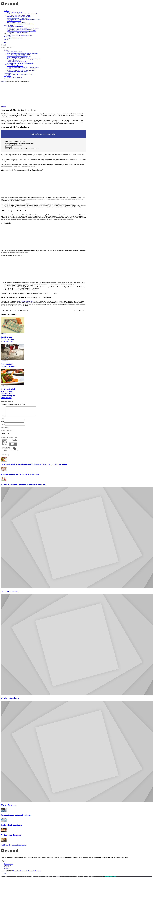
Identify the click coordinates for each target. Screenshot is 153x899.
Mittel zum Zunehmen (10, 700)
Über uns (6, 39)
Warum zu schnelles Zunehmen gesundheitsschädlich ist (23, 486)
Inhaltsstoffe (8, 147)
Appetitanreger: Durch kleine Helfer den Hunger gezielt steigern (23, 19)
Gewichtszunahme (8, 25)
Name (2, 420)
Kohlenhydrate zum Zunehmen (13, 847)
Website (3, 426)
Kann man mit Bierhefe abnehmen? (15, 141)
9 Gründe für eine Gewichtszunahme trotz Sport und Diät (21, 31)
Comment (3, 418)
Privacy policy (112, 878)
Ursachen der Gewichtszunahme (15, 26)
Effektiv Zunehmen (8, 807)
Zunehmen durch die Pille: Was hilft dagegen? (18, 16)
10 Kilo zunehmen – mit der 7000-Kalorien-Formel (20, 23)
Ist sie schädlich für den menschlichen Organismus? (19, 143)
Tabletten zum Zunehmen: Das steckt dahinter (18, 15)
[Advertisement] (44, 94)
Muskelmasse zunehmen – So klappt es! (17, 18)
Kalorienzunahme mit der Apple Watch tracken (20, 476)
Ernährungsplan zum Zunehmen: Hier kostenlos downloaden (22, 13)
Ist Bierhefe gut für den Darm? (13, 145)
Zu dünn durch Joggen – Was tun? (8, 365)
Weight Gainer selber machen (14, 38)
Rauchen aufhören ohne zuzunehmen (16, 22)
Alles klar (105, 878)
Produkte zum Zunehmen (11, 837)
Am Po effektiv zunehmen (11, 827)
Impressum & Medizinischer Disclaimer (30, 872)
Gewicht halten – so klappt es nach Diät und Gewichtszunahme (23, 28)
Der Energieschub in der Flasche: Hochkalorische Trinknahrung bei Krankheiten (8, 393)
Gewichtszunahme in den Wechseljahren (17, 32)
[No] (116, 878)
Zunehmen (6, 11)
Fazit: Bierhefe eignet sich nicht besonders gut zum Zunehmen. (22, 148)
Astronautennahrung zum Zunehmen (16, 817)
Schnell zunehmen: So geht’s (14, 12)
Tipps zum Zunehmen (9, 593)
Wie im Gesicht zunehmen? (14, 21)
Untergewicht (7, 33)
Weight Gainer (7, 36)
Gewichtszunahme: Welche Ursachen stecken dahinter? (21, 29)
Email (2, 423)
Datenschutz (16, 872)
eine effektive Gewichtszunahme (26, 301)
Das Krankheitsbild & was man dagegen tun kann (19, 35)
